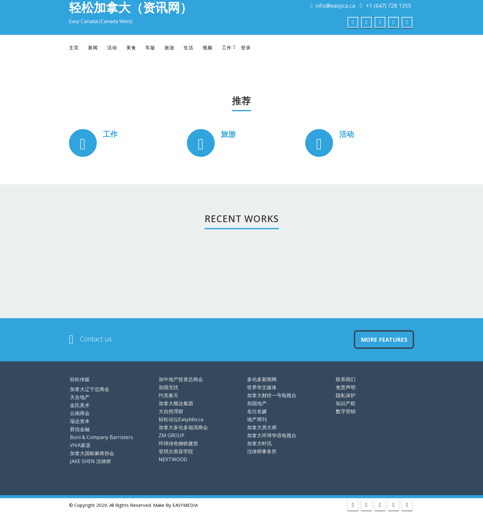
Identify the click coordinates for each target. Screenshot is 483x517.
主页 (74, 47)
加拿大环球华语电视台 (271, 435)
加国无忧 (168, 387)
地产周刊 (257, 419)
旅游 (169, 47)
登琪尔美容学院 (176, 451)
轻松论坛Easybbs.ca (181, 419)
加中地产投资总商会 (181, 379)
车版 (150, 47)
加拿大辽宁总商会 (89, 389)
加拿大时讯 (259, 443)
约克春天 (168, 395)
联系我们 (345, 379)
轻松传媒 (80, 379)
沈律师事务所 (262, 451)
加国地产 (257, 403)
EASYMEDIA (185, 505)
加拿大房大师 (262, 427)
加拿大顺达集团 (176, 403)
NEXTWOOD (173, 459)
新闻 (93, 47)
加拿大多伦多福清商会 (183, 427)
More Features (384, 339)
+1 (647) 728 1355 (388, 5)
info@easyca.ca (335, 5)
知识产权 (345, 403)
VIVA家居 (80, 445)
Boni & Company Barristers (101, 437)
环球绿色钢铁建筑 (178, 443)
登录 (246, 47)
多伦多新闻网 (262, 379)
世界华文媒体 (262, 387)
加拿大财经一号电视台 (271, 395)
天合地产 (80, 397)
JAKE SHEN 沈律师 (90, 461)
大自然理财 (171, 411)
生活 (188, 47)
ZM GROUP (172, 435)
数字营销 (345, 411)
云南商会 (80, 413)
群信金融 (80, 429)
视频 (208, 47)
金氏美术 (80, 405)
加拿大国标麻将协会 (92, 453)
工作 (229, 47)
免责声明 (345, 387)
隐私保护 (345, 395)
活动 (112, 47)
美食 (131, 47)
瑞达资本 (80, 421)
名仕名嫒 (257, 411)
